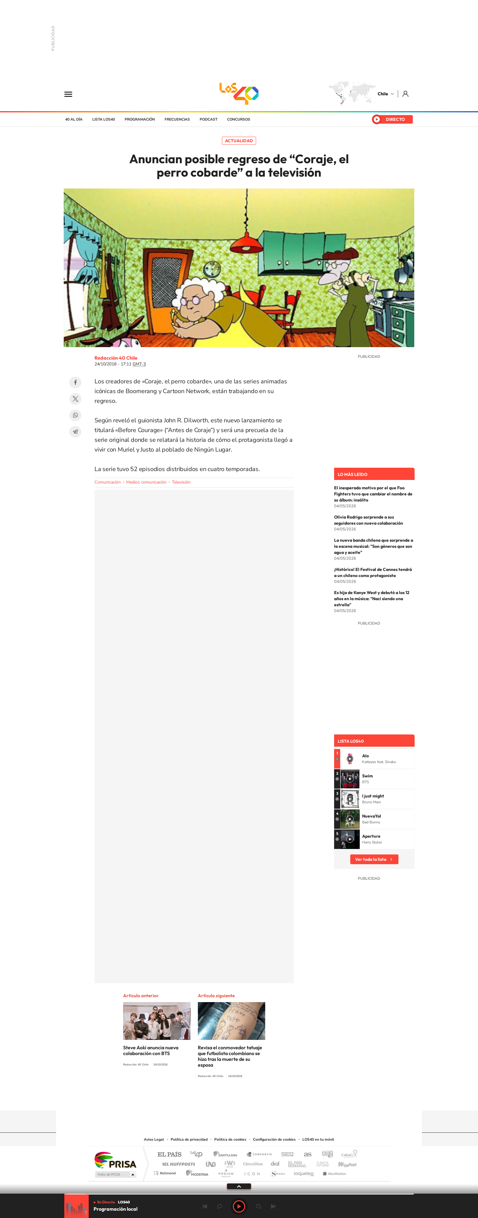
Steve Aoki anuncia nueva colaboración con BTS (150, 1050)
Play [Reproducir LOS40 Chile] (239, 1206)
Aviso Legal (154, 1139)
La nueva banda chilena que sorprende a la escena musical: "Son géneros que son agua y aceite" (373, 546)
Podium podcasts (225, 1171)
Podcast (208, 119)
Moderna (196, 1171)
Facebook (75, 382)
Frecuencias (177, 119)
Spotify (263, 1099)
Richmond (165, 1171)
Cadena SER (285, 1155)
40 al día (74, 119)
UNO (211, 1162)
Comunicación (108, 482)
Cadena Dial (275, 1162)
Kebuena (342, 1162)
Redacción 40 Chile (116, 358)
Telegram (75, 432)
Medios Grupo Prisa (115, 1174)
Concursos (238, 119)
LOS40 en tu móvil (318, 1139)
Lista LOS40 (103, 119)
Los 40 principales (198, 1155)
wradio (229, 1162)
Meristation (333, 1171)
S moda (277, 1171)
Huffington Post (177, 1162)
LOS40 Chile (239, 93)
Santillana (227, 1155)
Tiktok (202, 1099)
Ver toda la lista (370, 859)
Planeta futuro (320, 1162)
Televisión (181, 482)
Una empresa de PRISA (115, 1159)
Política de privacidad (189, 1139)
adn (325, 1155)
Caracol (347, 1155)
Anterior (205, 1206)
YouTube (227, 1099)
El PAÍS (169, 1155)
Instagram (214, 1099)
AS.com (305, 1155)
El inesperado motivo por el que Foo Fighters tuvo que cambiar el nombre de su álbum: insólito (373, 494)
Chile (383, 94)
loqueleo (304, 1171)
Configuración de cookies (274, 1139)
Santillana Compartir (259, 1155)
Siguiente (273, 1206)
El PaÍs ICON (252, 1171)
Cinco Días (252, 1162)
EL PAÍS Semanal (298, 1162)
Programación (140, 119)
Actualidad (239, 140)
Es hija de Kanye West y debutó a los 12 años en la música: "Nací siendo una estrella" (371, 598)
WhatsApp (75, 415)
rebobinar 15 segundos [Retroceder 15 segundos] (219, 1206)
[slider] (239, 1194)
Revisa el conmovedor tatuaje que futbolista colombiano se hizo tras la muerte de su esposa (230, 1056)
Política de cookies (230, 1139)
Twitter (75, 399)
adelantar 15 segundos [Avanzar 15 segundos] (258, 1206)
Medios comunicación (146, 482)
